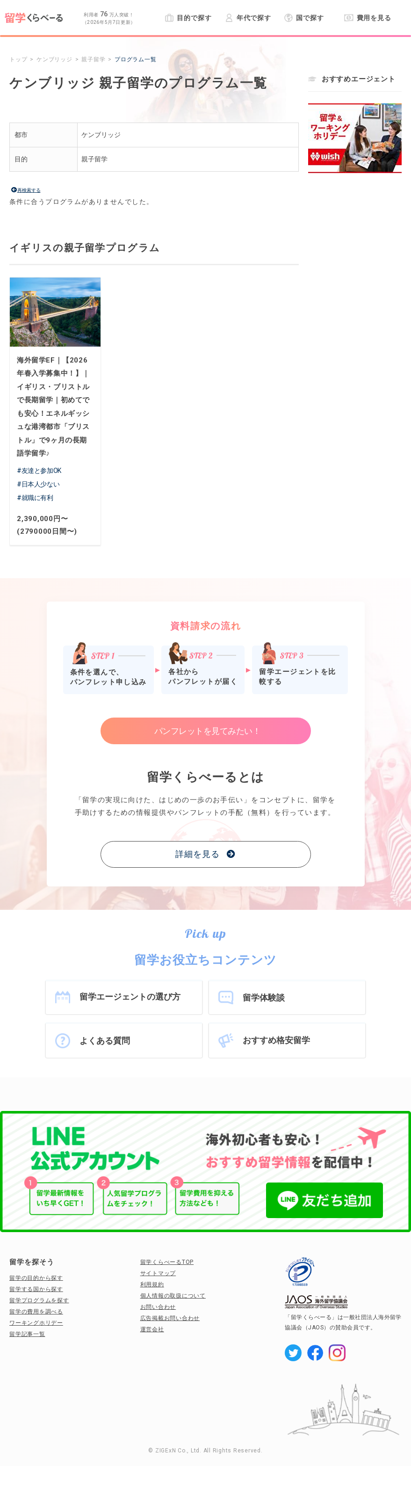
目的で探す (188, 18)
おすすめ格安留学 (276, 1040)
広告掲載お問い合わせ (170, 1318)
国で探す (304, 18)
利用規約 (152, 1284)
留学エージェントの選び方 (129, 997)
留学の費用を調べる (36, 1311)
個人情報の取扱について (173, 1295)
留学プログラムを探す (39, 1300)
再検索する (29, 190)
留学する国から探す (36, 1289)
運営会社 (152, 1329)
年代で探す (248, 18)
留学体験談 (264, 997)
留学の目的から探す (36, 1278)
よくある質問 (104, 1040)
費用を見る (367, 18)
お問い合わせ (158, 1307)
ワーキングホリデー (36, 1323)
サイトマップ (158, 1273)
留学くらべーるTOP (167, 1262)
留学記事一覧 (27, 1334)
